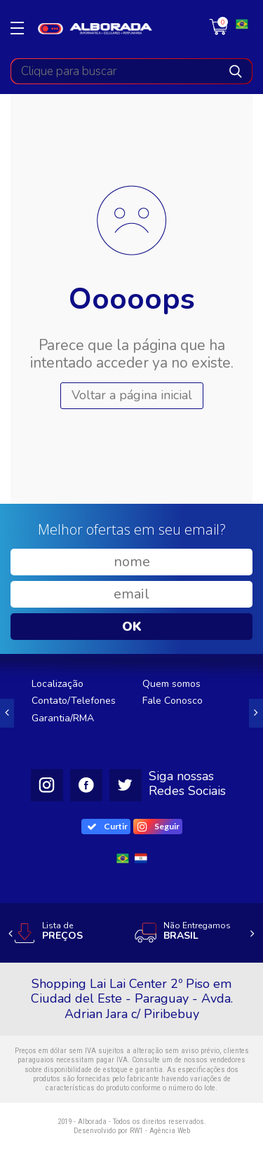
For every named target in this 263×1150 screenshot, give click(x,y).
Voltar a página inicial (132, 395)
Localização (57, 683)
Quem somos (171, 683)
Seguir (158, 826)
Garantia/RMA (63, 718)
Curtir (107, 826)
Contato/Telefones (74, 700)
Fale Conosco (172, 700)
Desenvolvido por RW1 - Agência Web (132, 1130)
